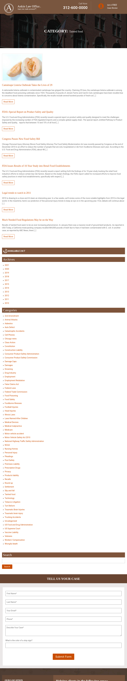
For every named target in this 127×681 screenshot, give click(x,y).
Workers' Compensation (15, 540)
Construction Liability (13, 350)
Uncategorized (11, 521)
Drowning (9, 369)
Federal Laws (10, 388)
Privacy (8, 472)
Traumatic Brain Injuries (15, 509)
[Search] (63, 561)
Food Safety (10, 399)
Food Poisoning (11, 396)
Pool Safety (9, 460)
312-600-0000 (75, 7)
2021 (7, 265)
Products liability (12, 475)
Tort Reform (10, 506)
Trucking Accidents (13, 517)
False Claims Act (12, 384)
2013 (7, 292)
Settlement (9, 487)
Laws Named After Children (16, 418)
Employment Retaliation (15, 380)
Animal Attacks (11, 320)
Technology (9, 498)
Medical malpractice (13, 426)
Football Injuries (11, 407)
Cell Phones (10, 335)
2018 (7, 276)
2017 (7, 280)
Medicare (9, 430)
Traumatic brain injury (14, 513)
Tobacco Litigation (12, 502)
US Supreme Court (12, 528)
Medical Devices (11, 422)
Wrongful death (11, 544)
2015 (7, 284)
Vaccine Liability (11, 532)
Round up (9, 483)
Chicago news (11, 339)
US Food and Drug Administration (19, 525)
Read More (8, 102)
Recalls (8, 479)
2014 (7, 288)
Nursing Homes (11, 449)
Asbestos (9, 323)
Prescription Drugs (12, 468)
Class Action (10, 342)
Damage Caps (11, 361)
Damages (9, 365)
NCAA (7, 445)
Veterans (8, 536)
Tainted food (10, 494)
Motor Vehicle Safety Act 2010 (17, 437)
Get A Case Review (112, 6)
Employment (10, 377)
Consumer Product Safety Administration (22, 354)
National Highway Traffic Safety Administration (24, 441)
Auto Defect (10, 327)
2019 (7, 273)
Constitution (10, 346)
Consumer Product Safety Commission (21, 358)
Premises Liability (12, 464)
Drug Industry (10, 373)
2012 (7, 295)
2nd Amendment (12, 316)
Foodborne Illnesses (13, 403)
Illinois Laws (10, 415)
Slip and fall (9, 490)
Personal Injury (11, 453)
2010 (7, 303)
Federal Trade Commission (16, 392)
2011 (7, 299)
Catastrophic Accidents (14, 331)
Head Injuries (10, 411)
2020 (7, 269)
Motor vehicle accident (14, 434)
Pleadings (9, 456)
